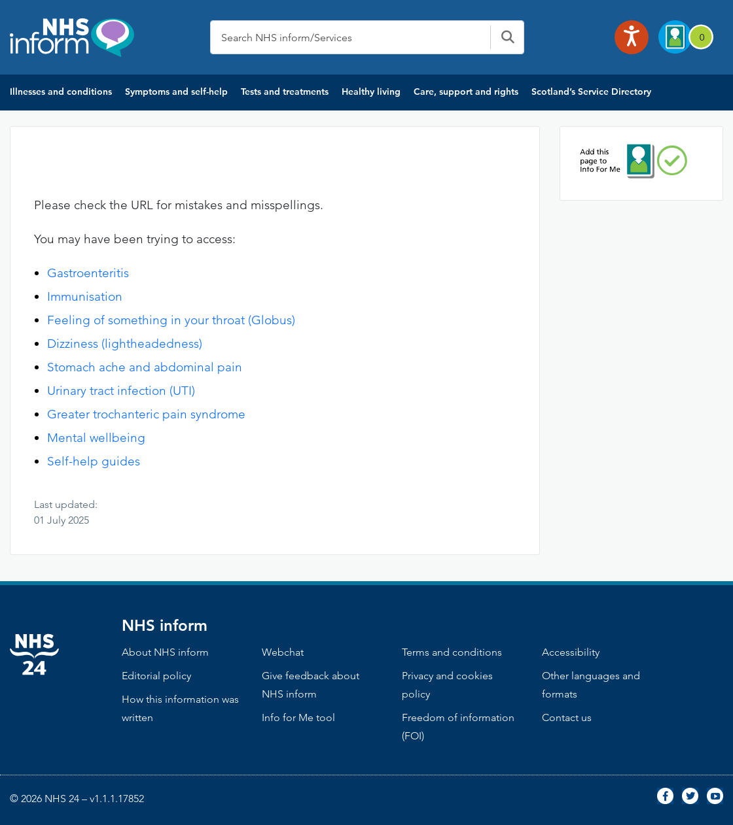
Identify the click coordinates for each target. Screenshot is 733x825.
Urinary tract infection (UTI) (121, 390)
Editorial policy (156, 675)
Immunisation (84, 296)
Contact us (567, 717)
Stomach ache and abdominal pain (144, 367)
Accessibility (570, 652)
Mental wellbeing (96, 437)
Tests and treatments (285, 91)
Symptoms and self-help (176, 91)
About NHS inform (165, 652)
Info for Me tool (298, 717)
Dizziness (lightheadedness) (124, 343)
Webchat (283, 652)
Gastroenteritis (88, 272)
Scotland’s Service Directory (591, 91)
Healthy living (371, 91)
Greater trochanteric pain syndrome (146, 414)
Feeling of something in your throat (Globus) (171, 320)
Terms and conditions (452, 652)
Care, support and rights (466, 91)
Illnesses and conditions (61, 91)
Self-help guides (93, 461)
